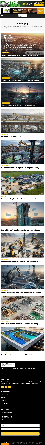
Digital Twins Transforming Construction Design (20, 230)
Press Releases (5, 52)
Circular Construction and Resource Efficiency (19, 324)
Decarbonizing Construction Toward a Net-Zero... (20, 199)
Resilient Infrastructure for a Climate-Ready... (19, 355)
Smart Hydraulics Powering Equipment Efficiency (21, 292)
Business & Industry (6, 77)
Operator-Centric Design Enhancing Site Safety (20, 168)
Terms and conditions (15, 431)
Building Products (6, 103)
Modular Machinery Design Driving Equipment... (20, 261)
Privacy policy (27, 431)
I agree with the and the (16, 431)
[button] (2, 16)
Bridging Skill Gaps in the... (12, 136)
